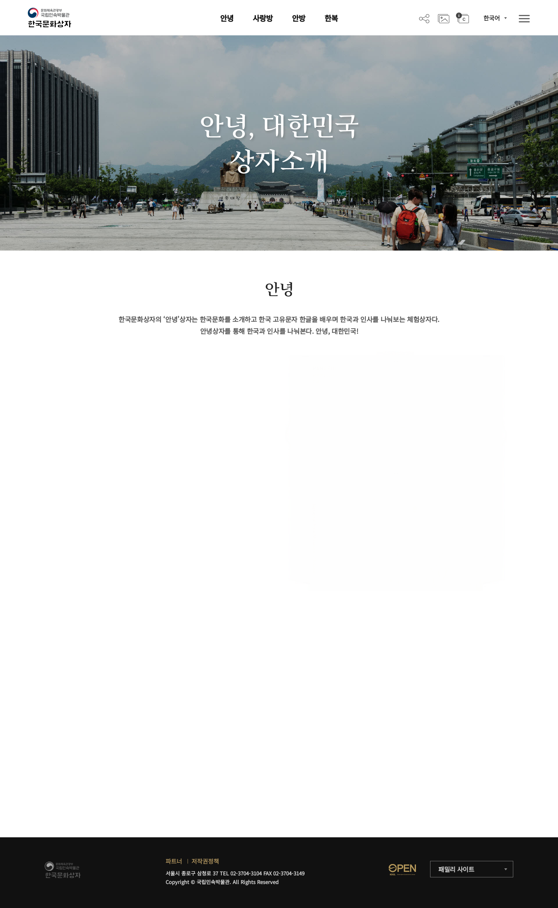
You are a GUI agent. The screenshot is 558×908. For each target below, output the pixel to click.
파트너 (174, 861)
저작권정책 (205, 861)
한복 (331, 18)
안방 (298, 18)
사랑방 (263, 18)
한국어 (491, 18)
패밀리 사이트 (456, 869)
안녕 (226, 18)
